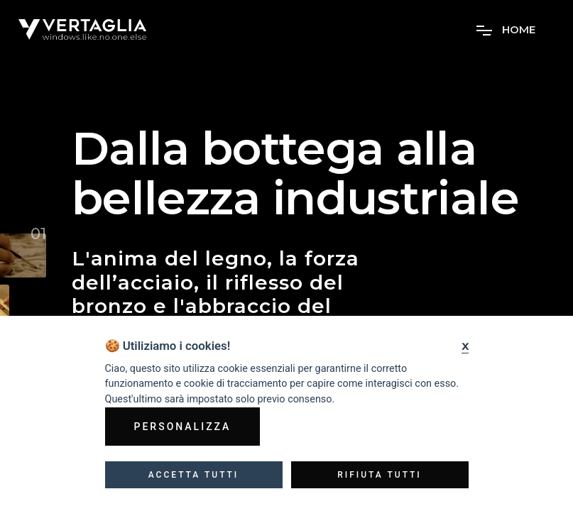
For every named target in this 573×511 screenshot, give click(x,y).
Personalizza (182, 426)
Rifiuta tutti (379, 475)
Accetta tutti (193, 475)
